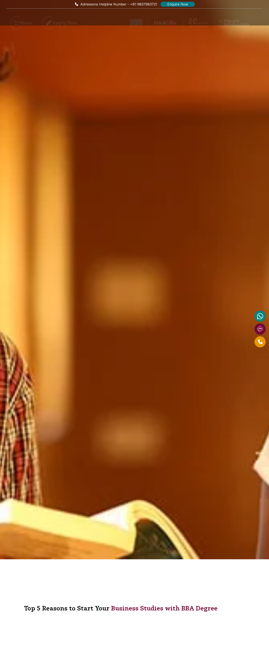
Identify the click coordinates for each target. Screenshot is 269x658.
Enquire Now (177, 4)
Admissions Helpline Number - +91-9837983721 (115, 4)
